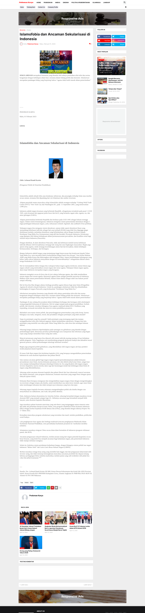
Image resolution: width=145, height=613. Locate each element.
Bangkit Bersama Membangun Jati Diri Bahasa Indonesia (115, 80)
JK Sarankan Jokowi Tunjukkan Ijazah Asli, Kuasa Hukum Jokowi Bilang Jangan (30, 528)
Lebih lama (87, 585)
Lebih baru (24, 585)
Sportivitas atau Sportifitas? (113, 99)
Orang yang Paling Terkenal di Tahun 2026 (30, 552)
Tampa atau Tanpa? (115, 89)
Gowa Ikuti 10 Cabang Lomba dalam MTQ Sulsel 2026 (80, 527)
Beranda (22, 30)
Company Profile (53, 7)
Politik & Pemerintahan (80, 2)
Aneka (57, 2)
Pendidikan (48, 2)
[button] (124, 2)
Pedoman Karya (36, 495)
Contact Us (41, 7)
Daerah (66, 2)
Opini (31, 482)
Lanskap (106, 2)
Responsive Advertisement (111, 121)
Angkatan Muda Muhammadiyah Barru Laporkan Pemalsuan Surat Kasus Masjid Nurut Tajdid (56, 528)
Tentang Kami (31, 7)
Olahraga (96, 2)
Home (39, 2)
